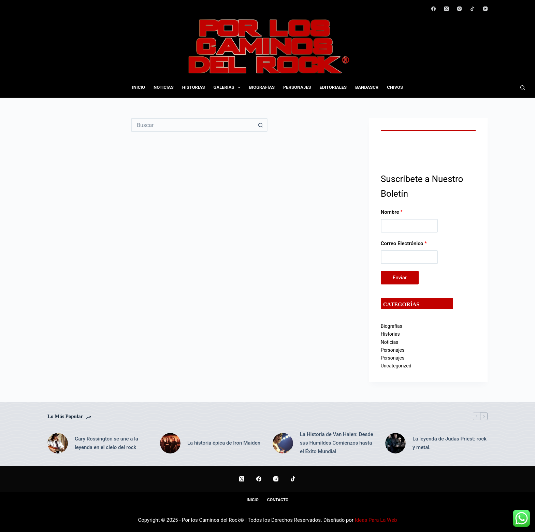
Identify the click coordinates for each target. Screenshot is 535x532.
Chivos (395, 87)
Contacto (277, 500)
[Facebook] (433, 8)
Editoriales (333, 87)
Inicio (138, 87)
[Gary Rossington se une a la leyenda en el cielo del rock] (57, 443)
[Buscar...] (192, 125)
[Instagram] (459, 8)
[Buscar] (522, 87)
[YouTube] (485, 8)
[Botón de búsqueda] (261, 125)
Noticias (164, 87)
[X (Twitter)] (446, 8)
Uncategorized (396, 365)
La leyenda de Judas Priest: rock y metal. (450, 443)
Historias (193, 87)
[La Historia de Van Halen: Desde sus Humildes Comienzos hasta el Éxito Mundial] (283, 443)
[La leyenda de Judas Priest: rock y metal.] (395, 443)
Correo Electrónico (404, 243)
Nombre (392, 212)
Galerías (229, 87)
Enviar (400, 278)
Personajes (297, 87)
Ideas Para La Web (376, 520)
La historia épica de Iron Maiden (223, 443)
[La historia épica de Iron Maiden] (170, 443)
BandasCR (366, 87)
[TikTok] (472, 8)
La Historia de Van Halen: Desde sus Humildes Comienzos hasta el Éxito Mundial (336, 442)
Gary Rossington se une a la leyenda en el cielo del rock (106, 443)
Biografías (262, 87)
